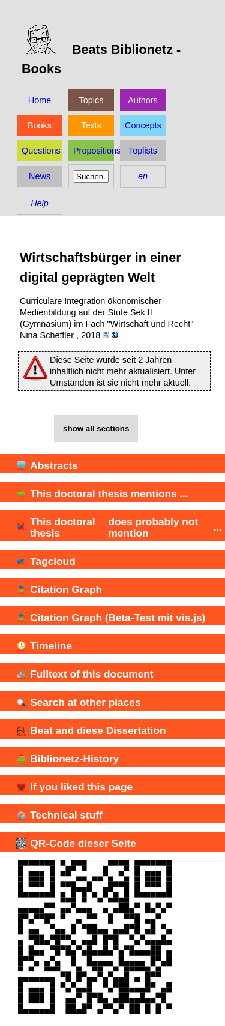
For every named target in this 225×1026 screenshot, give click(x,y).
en (143, 176)
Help (40, 203)
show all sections (96, 428)
